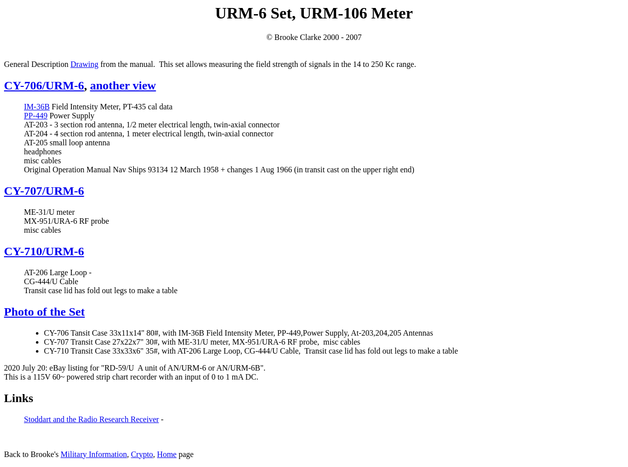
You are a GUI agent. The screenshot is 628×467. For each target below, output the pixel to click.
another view (123, 85)
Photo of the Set (44, 311)
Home (167, 454)
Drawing (84, 64)
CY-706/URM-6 (44, 85)
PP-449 (35, 115)
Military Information (94, 454)
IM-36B (37, 106)
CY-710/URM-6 (44, 251)
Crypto (142, 454)
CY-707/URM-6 (44, 190)
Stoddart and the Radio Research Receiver (91, 419)
